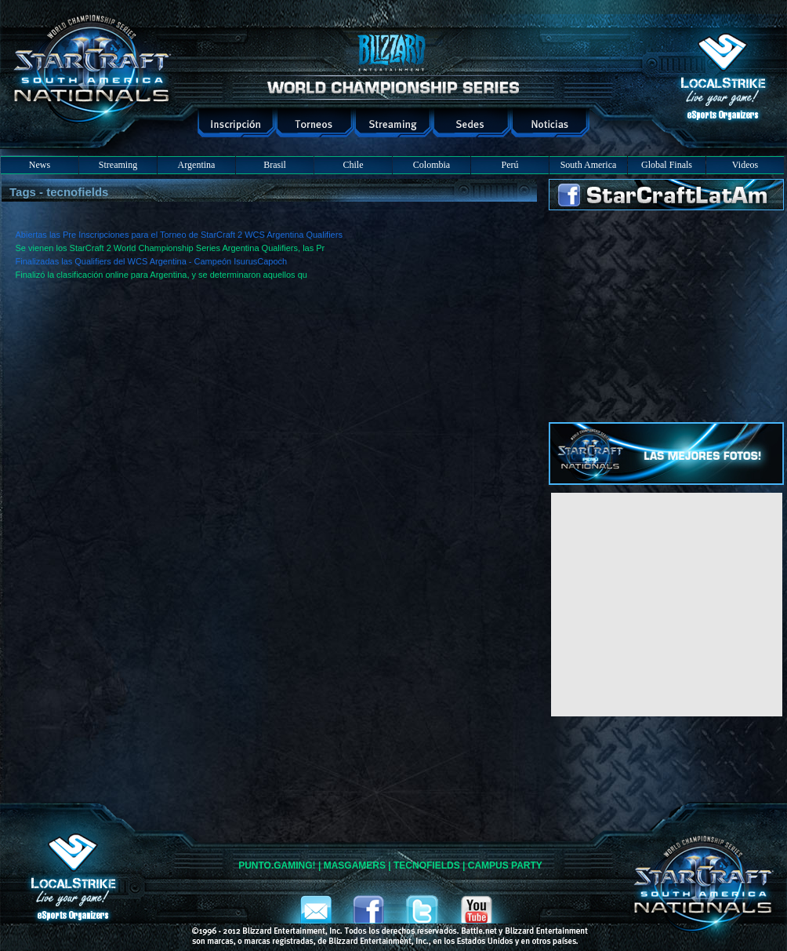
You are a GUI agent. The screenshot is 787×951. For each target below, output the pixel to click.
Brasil (274, 164)
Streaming (118, 164)
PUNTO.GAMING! (276, 865)
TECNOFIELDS (427, 865)
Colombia (431, 164)
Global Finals (666, 164)
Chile (353, 164)
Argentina (197, 164)
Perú (510, 164)
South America (588, 164)
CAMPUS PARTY (505, 865)
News (39, 164)
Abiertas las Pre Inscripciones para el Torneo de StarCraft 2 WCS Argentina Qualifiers (179, 234)
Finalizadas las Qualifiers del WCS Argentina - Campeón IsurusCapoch (152, 261)
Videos (745, 164)
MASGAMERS (355, 865)
